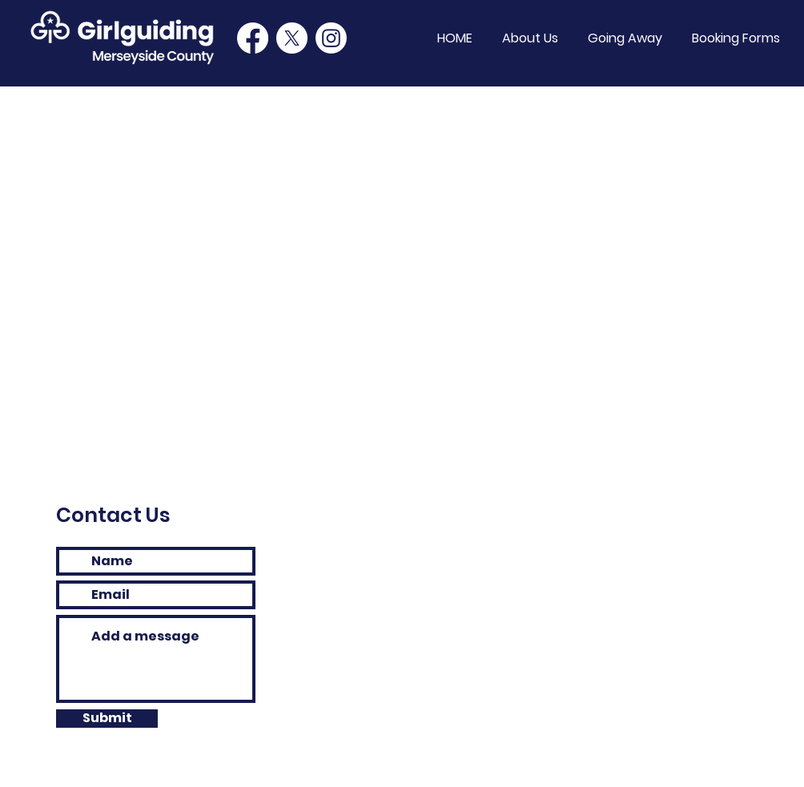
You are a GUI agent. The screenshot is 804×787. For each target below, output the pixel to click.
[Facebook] (252, 38)
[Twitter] (292, 38)
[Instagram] (331, 38)
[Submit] (107, 718)
